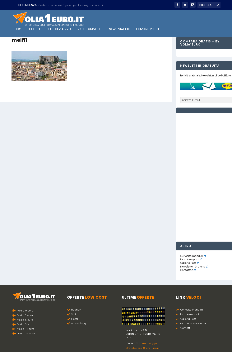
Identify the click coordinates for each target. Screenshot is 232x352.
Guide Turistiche (90, 29)
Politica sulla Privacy (127, 343)
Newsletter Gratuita (194, 266)
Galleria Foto (189, 263)
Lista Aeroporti (191, 259)
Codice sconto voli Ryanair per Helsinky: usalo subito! (72, 5)
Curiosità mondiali (193, 256)
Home (19, 29)
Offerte (35, 29)
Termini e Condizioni (155, 343)
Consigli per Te (148, 29)
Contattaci (188, 270)
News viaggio (119, 29)
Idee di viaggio (59, 29)
